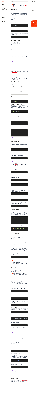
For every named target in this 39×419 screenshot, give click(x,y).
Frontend (3, 11)
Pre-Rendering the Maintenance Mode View (16, 337)
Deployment (3, 13)
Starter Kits (3, 12)
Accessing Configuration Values (17, 209)
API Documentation (4, 25)
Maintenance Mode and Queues (14, 374)
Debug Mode (13, 267)
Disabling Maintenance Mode (14, 363)
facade (16, 120)
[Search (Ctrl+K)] (19, 1)
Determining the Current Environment (16, 117)
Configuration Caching (15, 233)
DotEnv (21, 46)
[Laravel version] (34, 1)
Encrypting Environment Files (34, 13)
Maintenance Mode (15, 280)
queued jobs (24, 375)
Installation (3, 7)
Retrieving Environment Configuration (16, 104)
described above (19, 252)
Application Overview (13, 21)
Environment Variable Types (34, 9)
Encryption (12, 146)
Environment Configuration (16, 40)
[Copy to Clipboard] (27, 25)
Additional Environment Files (14, 75)
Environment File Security (14, 65)
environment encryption (14, 72)
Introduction (13, 12)
